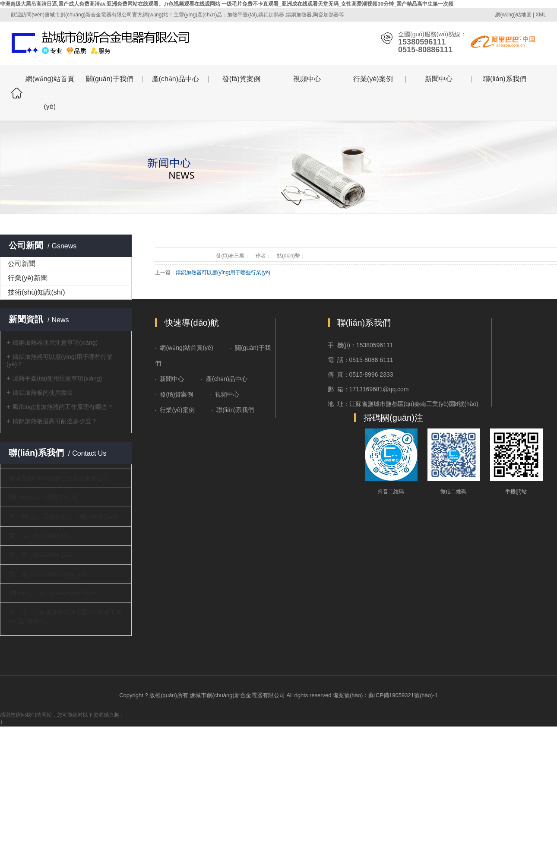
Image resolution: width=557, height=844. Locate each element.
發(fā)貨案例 (241, 78)
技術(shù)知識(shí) (36, 292)
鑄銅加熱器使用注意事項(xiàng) (55, 342)
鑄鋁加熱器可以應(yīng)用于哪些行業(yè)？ (223, 273)
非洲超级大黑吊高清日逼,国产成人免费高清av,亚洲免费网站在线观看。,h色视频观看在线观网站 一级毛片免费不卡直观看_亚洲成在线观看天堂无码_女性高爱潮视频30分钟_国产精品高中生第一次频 (227, 4)
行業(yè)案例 (373, 78)
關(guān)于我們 (109, 78)
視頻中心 (307, 78)
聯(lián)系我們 (504, 78)
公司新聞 (21, 263)
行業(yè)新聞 (27, 278)
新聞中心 (439, 78)
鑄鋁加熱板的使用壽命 (43, 392)
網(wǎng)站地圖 (513, 15)
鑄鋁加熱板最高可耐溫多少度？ (55, 421)
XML (540, 15)
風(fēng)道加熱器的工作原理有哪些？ (63, 406)
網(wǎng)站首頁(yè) (49, 92)
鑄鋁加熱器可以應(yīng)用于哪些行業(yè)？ (59, 360)
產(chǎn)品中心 (175, 78)
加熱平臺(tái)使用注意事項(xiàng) (57, 378)
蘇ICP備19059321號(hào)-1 (402, 695)
